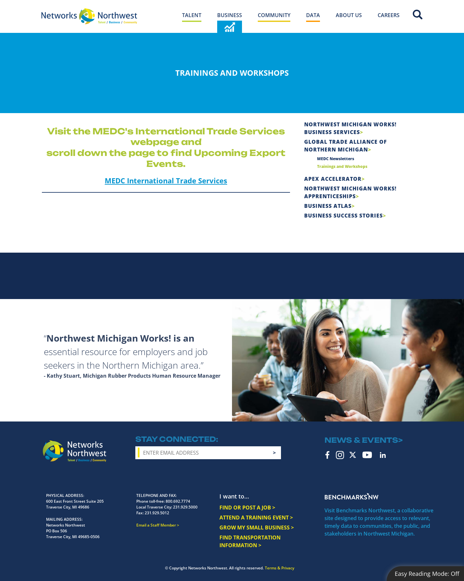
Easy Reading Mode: (427, 573)
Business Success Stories (343, 215)
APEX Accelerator (333, 178)
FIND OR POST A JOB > (247, 507)
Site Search (418, 14)
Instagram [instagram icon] (340, 455)
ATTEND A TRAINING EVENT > (256, 517)
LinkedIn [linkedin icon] (382, 455)
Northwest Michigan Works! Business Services (350, 128)
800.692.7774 (178, 501)
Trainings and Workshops (342, 166)
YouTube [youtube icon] (367, 455)
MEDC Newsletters (335, 158)
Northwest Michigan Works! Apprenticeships (350, 192)
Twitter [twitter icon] (353, 455)
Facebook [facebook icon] (327, 455)
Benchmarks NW (351, 496)
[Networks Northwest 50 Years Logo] (89, 16)
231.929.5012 (157, 513)
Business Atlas (328, 205)
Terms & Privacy (279, 568)
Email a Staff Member (156, 525)
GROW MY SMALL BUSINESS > (256, 527)
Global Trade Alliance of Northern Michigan (345, 145)
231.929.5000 (185, 507)
